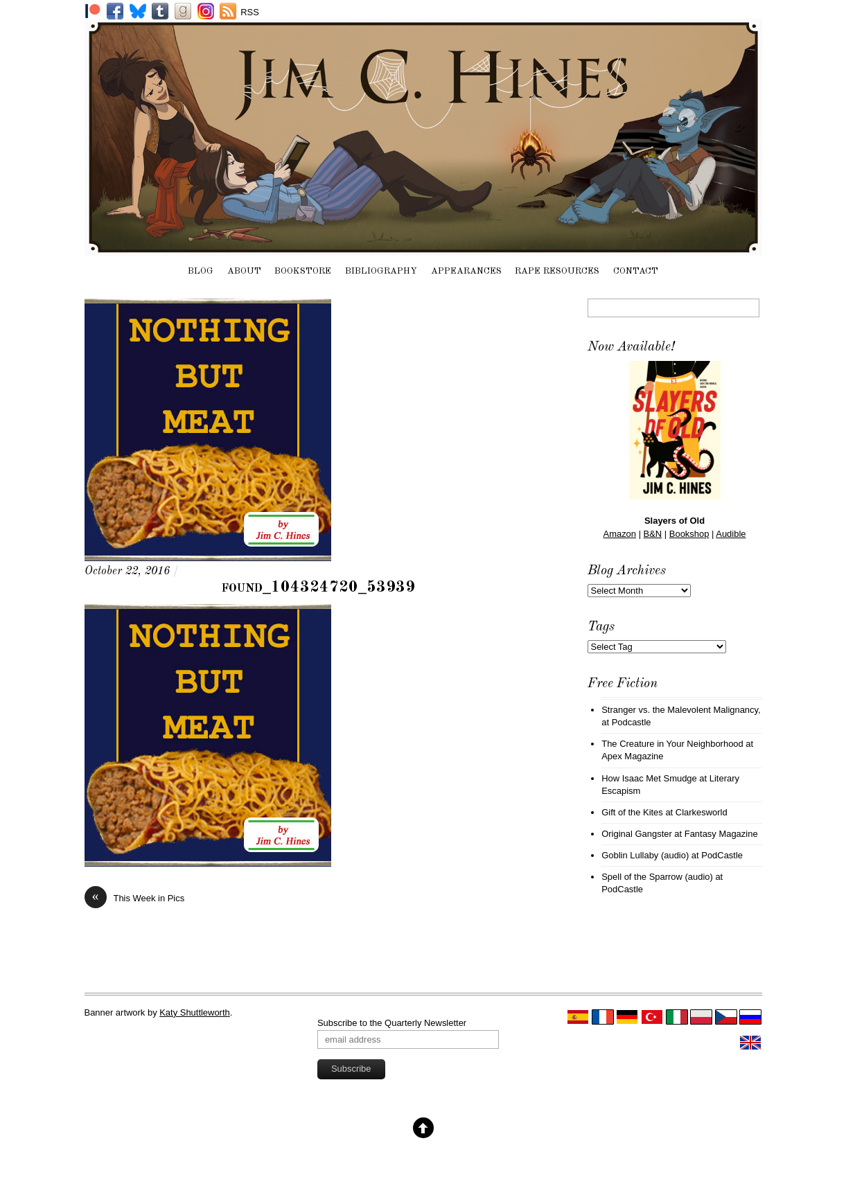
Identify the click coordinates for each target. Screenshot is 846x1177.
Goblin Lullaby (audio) (645, 855)
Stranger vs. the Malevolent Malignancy (679, 710)
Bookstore (302, 271)
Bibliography (381, 271)
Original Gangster (636, 834)
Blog (200, 271)
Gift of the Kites (632, 812)
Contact (635, 271)
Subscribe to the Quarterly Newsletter (391, 1023)
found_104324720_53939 (318, 587)
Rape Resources (557, 271)
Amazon (620, 534)
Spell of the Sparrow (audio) (657, 876)
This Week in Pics (135, 898)
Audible (731, 534)
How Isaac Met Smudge (649, 778)
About (244, 271)
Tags (601, 627)
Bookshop (689, 534)
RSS (249, 12)
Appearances (466, 271)
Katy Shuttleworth (194, 1012)
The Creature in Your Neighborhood (672, 743)
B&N (653, 534)
